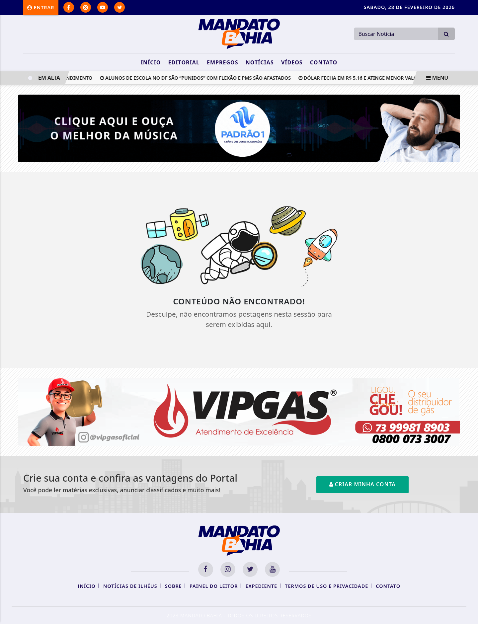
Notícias (260, 62)
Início (151, 62)
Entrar (40, 7)
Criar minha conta (362, 484)
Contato (323, 62)
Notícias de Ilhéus (130, 586)
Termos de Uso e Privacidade (326, 586)
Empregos (222, 62)
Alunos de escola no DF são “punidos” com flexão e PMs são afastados (197, 78)
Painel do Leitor (214, 586)
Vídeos (292, 62)
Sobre (173, 586)
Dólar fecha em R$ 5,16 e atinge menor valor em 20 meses (376, 78)
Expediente (262, 586)
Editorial (183, 62)
